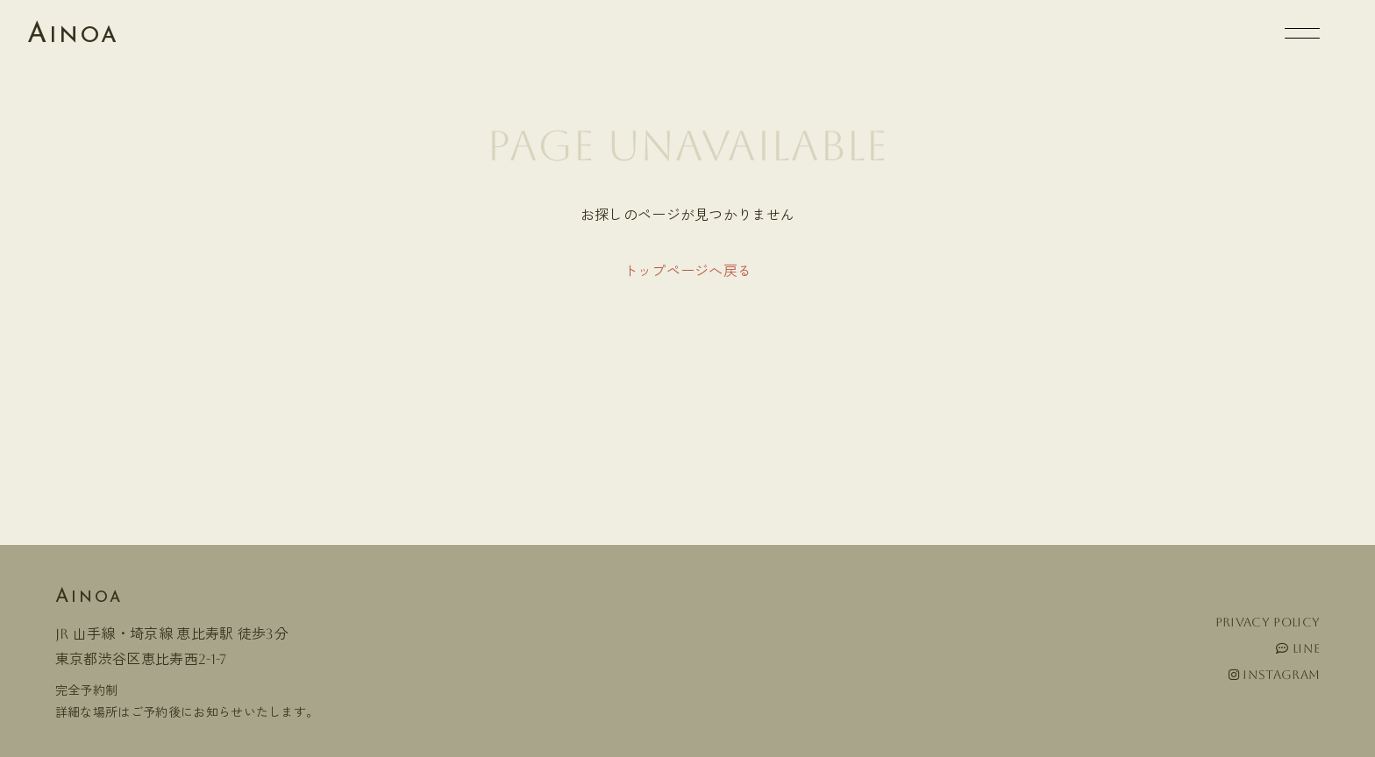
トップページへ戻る (687, 271)
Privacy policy (1267, 622)
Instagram (1275, 675)
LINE (1298, 648)
